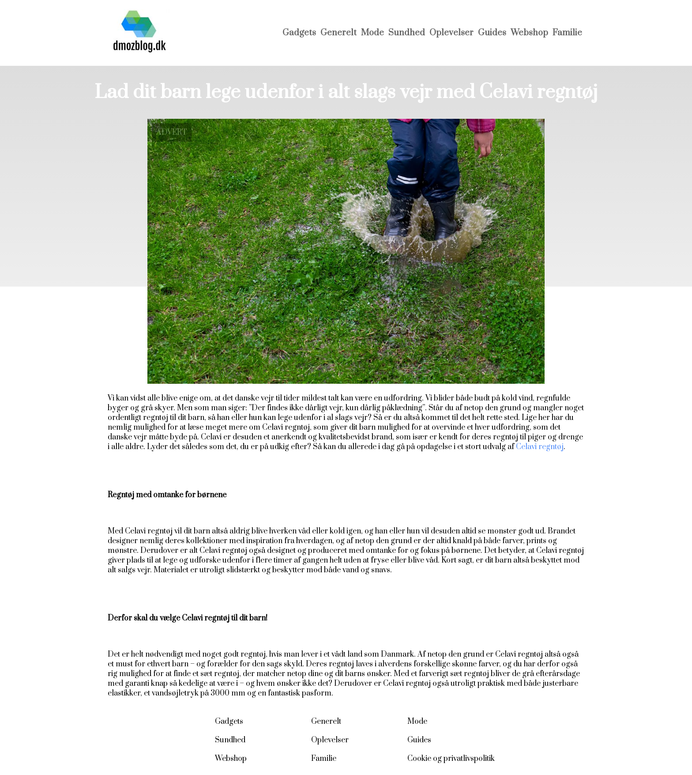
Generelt (338, 32)
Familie (567, 32)
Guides (492, 32)
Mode (372, 32)
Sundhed (406, 32)
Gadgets (299, 32)
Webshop (529, 32)
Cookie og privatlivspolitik (451, 759)
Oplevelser (451, 32)
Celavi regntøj (540, 447)
